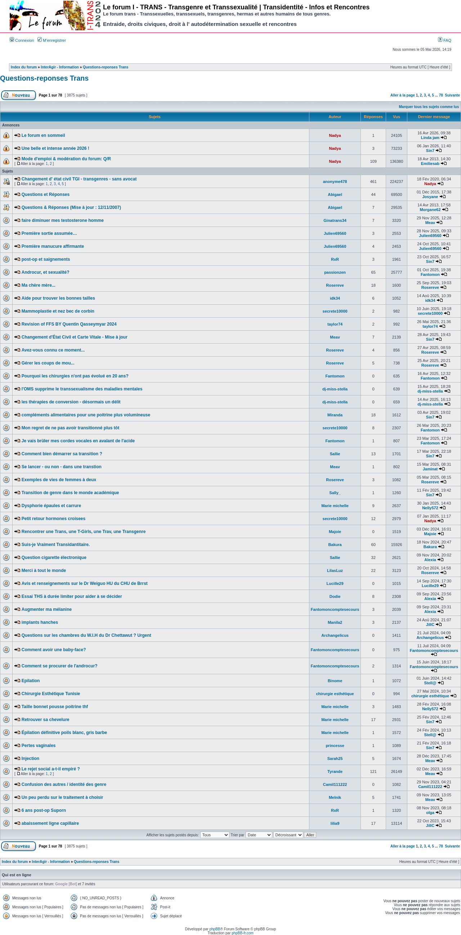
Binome (335, 681)
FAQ (444, 40)
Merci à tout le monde (44, 570)
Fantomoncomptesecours (335, 609)
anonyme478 (335, 181)
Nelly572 (430, 508)
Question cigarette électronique (54, 557)
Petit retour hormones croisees (53, 518)
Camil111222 (335, 784)
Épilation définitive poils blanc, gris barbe (64, 732)
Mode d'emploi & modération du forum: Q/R (66, 158)
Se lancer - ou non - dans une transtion (62, 466)
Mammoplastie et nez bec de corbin (58, 311)
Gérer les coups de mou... (48, 363)
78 (441, 95)
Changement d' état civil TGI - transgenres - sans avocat (79, 179)
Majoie (335, 531)
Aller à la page (402, 95)
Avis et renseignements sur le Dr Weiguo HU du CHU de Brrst (85, 583)
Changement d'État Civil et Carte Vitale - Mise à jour (74, 337)
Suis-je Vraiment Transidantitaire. (56, 544)
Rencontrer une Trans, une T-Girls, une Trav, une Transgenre (84, 531)
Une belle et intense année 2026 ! (55, 148)
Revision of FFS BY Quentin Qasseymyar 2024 (69, 324)
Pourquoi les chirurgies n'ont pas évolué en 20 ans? (75, 376)
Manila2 (335, 622)
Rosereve (335, 285)
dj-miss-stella (335, 389)
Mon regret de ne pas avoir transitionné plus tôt (70, 427)
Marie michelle (335, 506)
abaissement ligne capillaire (50, 823)
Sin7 (430, 150)
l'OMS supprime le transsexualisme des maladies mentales (82, 389)
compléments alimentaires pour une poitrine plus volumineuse (86, 414)
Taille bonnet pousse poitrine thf (55, 706)
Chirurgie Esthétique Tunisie (51, 693)
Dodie (335, 596)
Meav (430, 222)
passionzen (335, 272)
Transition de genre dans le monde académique (70, 492)
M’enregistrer (51, 40)
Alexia (430, 560)
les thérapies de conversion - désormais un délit (71, 401)
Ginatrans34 (334, 220)
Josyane (430, 196)
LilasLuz (335, 570)
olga (430, 812)
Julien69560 (335, 233)
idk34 (335, 298)
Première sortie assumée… (49, 233)
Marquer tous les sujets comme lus (429, 107)
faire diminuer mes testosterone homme (63, 220)
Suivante (452, 95)
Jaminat (430, 469)
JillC (430, 624)
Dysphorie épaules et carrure (51, 505)
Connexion (22, 40)
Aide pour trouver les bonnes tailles (58, 298)
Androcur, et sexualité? (46, 272)
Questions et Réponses (46, 194)
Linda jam (430, 137)
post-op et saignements (46, 259)
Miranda (335, 415)
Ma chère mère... (38, 285)
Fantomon (430, 274)
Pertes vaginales (39, 745)
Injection (30, 758)
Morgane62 (430, 209)
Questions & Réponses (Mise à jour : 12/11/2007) (71, 207)
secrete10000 (335, 311)
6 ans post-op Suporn (44, 810)
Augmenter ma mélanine (47, 609)
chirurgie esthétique (335, 694)
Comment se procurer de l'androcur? (60, 665)
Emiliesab (430, 163)
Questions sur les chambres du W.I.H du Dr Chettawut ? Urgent (86, 635)
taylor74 (335, 324)
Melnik (335, 797)
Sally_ (335, 493)
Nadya (335, 135)
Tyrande (335, 771)
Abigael (335, 194)
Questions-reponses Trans (105, 67)
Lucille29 (335, 583)
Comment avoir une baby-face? (54, 649)
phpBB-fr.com (243, 933)
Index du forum (24, 67)
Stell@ (430, 683)
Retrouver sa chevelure (46, 719)
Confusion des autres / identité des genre (64, 784)
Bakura (334, 544)
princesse (335, 745)
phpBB (214, 929)
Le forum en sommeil (43, 135)
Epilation (31, 680)
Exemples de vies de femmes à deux (59, 479)
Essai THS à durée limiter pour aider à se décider (72, 596)
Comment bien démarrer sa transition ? (62, 453)
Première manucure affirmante (53, 246)
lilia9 (335, 823)
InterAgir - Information (60, 67)
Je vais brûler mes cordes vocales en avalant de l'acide (78, 440)
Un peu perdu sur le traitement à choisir (62, 797)
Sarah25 (335, 758)
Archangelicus (335, 635)
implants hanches (40, 622)
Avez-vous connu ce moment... (53, 350)
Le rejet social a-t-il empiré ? (51, 768)
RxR (335, 259)
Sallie (335, 454)
